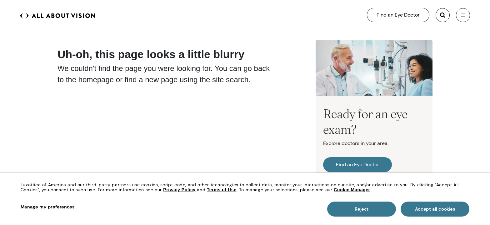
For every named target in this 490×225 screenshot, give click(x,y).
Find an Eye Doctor (357, 164)
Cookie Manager (352, 189)
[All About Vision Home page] (57, 15)
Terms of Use (222, 189)
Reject (361, 209)
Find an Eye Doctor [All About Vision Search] (398, 15)
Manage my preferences (48, 207)
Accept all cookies (435, 209)
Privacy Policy (179, 189)
